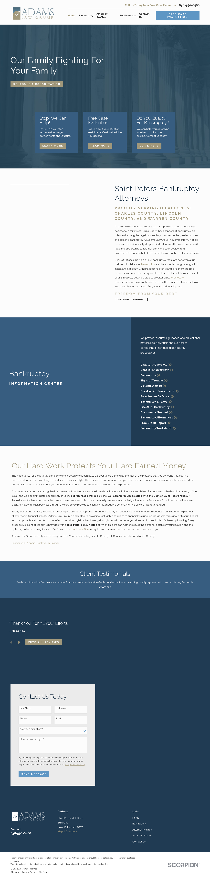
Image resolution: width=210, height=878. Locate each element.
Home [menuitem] (71, 15)
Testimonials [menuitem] (128, 15)
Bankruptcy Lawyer (48, 543)
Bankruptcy (139, 823)
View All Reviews (43, 642)
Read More (100, 145)
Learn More (52, 145)
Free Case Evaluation (177, 16)
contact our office (78, 529)
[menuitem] (14, 872)
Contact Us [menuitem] (144, 15)
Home (135, 817)
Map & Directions (67, 831)
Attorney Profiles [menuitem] (101, 15)
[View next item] (19, 642)
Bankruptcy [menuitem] (86, 15)
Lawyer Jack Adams (23, 543)
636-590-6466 (189, 5)
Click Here (149, 145)
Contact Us (139, 841)
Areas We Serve (141, 835)
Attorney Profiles (142, 829)
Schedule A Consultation (36, 84)
